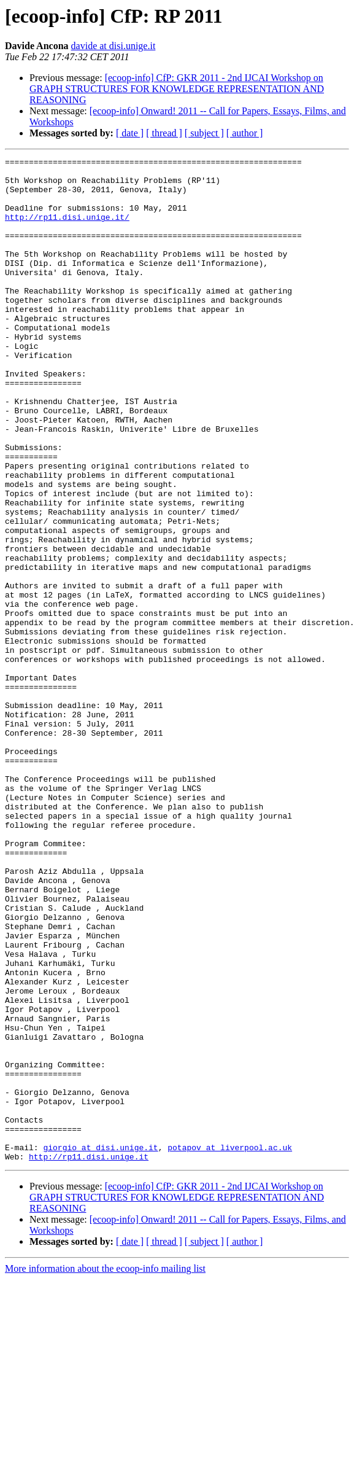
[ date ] (130, 133)
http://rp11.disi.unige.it (88, 1357)
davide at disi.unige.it (113, 46)
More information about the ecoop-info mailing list (105, 1469)
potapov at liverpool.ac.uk (229, 1346)
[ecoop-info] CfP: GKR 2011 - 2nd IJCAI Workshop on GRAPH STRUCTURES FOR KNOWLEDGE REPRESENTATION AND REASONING (176, 88)
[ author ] (244, 133)
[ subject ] (204, 133)
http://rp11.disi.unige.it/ (67, 229)
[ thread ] (164, 133)
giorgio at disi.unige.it (100, 1346)
